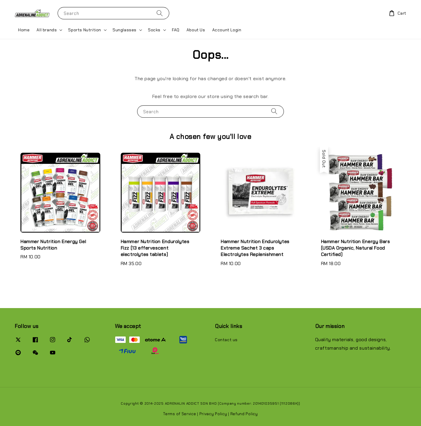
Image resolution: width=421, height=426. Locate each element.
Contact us (226, 339)
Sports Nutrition (84, 29)
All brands (47, 29)
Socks (154, 29)
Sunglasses (125, 29)
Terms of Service (179, 413)
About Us (196, 29)
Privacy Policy (213, 413)
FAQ (176, 29)
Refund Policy (244, 413)
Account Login (226, 29)
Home (24, 29)
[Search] (159, 13)
